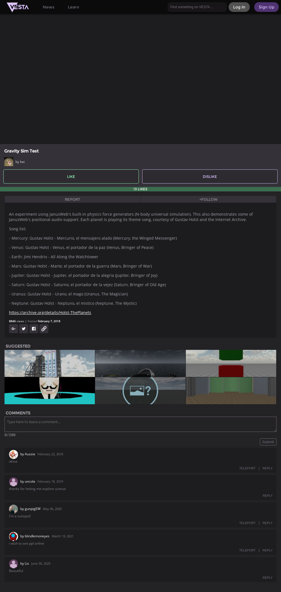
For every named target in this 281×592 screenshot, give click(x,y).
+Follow (208, 199)
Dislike (210, 176)
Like (71, 176)
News (48, 7)
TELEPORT (247, 469)
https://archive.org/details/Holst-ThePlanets (50, 312)
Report (72, 199)
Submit (268, 443)
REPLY (268, 469)
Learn (73, 7)
